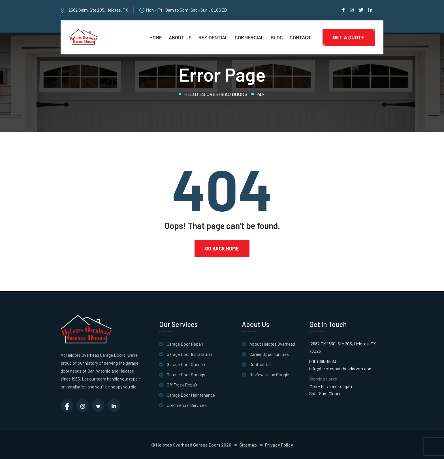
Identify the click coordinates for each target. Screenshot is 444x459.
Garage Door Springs (186, 374)
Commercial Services (187, 405)
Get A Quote (349, 37)
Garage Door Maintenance (191, 395)
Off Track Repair (182, 384)
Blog (277, 37)
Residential (213, 37)
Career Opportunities (269, 354)
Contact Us (260, 364)
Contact (300, 37)
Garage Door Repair (185, 344)
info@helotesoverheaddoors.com (341, 368)
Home (156, 37)
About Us (180, 37)
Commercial (249, 37)
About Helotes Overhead (272, 344)
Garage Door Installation (189, 354)
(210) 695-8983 (322, 361)
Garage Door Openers (186, 364)
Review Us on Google (269, 374)
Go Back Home (222, 248)
